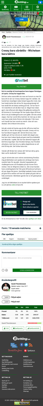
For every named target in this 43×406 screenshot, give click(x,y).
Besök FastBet (11, 212)
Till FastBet (21, 86)
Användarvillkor (28, 385)
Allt (4, 239)
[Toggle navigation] (2, 2)
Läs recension (31, 212)
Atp (31, 29)
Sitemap (26, 391)
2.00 (22, 19)
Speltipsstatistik (33, 328)
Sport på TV (5, 381)
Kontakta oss (27, 383)
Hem (3, 32)
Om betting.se (27, 381)
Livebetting (5, 370)
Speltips (8, 32)
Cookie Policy (27, 389)
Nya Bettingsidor (7, 362)
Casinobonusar (28, 366)
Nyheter (4, 387)
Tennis (27, 29)
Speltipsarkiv (18, 328)
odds (13, 185)
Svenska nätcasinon (8, 389)
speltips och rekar (35, 219)
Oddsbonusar (27, 360)
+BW (40, 14)
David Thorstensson (9, 323)
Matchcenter (21, 27)
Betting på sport (7, 383)
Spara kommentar (27, 270)
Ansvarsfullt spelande (29, 400)
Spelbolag (5, 360)
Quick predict (32, 239)
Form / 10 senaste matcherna (16, 228)
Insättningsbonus (29, 362)
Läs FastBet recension (14, 75)
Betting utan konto (8, 368)
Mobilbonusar (27, 364)
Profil (6, 328)
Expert (11, 239)
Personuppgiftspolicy (30, 387)
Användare (21, 239)
